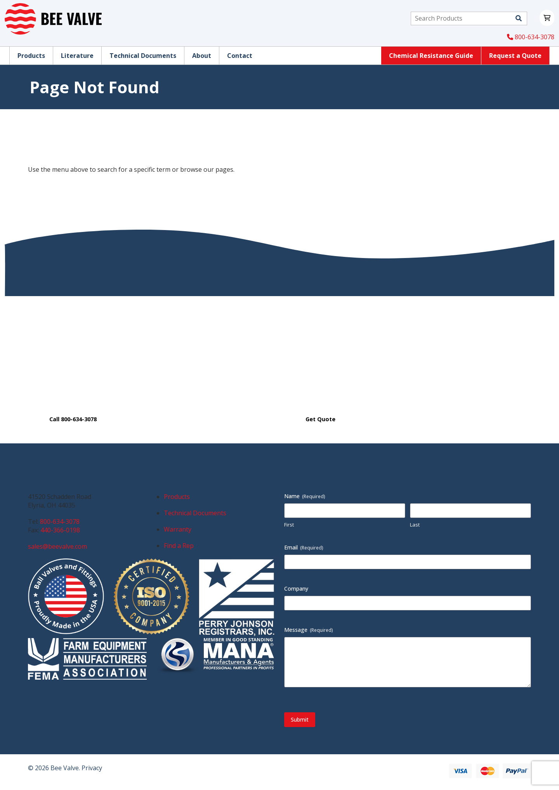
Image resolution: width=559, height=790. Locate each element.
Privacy (92, 768)
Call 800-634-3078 (73, 419)
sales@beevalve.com (57, 546)
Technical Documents (195, 513)
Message (308, 629)
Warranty (177, 529)
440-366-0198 (60, 530)
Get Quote (320, 419)
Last (415, 524)
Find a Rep (179, 545)
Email (303, 547)
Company (296, 588)
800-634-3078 (530, 37)
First (289, 524)
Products (177, 496)
